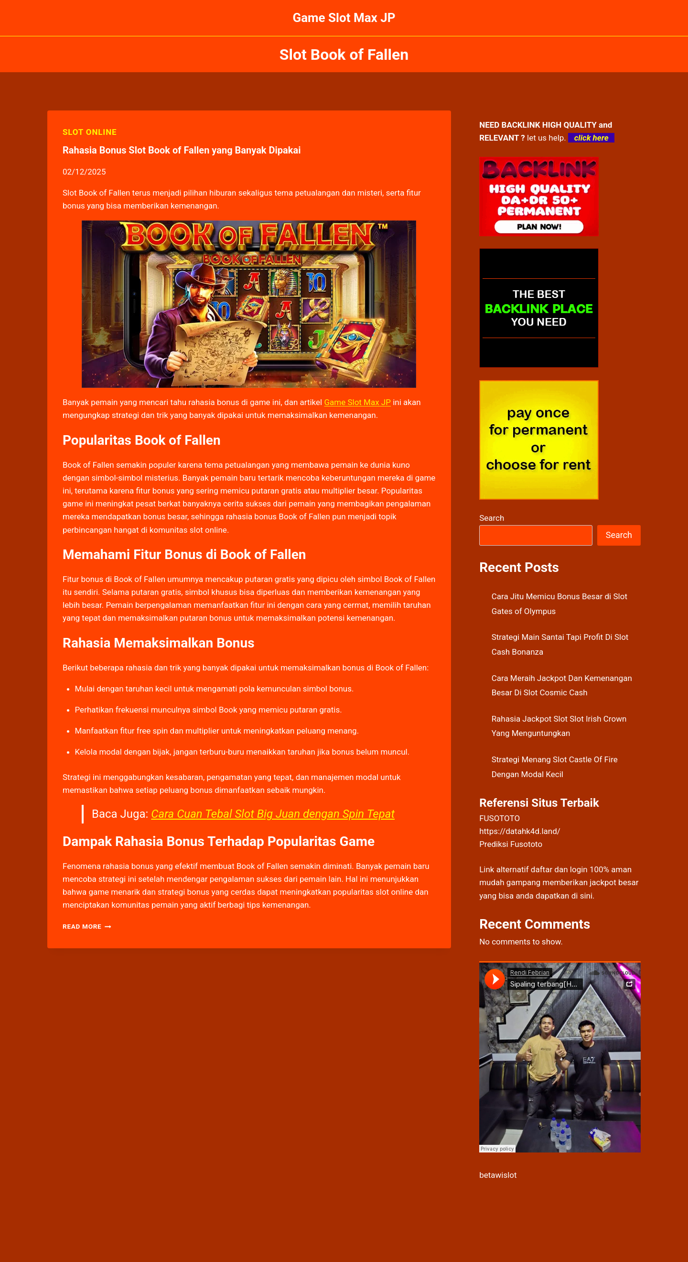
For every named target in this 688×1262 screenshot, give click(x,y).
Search (491, 518)
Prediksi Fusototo (510, 844)
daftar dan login (559, 869)
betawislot (497, 1175)
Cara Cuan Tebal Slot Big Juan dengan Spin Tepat (273, 814)
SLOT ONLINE (90, 132)
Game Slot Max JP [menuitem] (357, 402)
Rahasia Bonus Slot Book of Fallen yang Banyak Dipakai (182, 150)
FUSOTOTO (499, 818)
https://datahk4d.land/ (519, 831)
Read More (87, 926)
